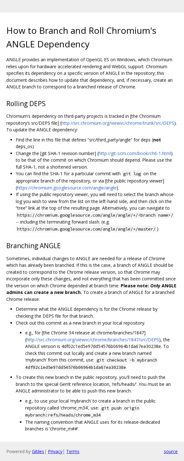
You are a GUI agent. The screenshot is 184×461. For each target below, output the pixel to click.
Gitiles (38, 451)
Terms (72, 451)
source (171, 451)
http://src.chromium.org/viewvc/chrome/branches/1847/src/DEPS (92, 340)
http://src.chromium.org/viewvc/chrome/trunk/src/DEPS (117, 123)
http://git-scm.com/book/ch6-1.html (135, 153)
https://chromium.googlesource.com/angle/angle (67, 188)
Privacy (55, 451)
